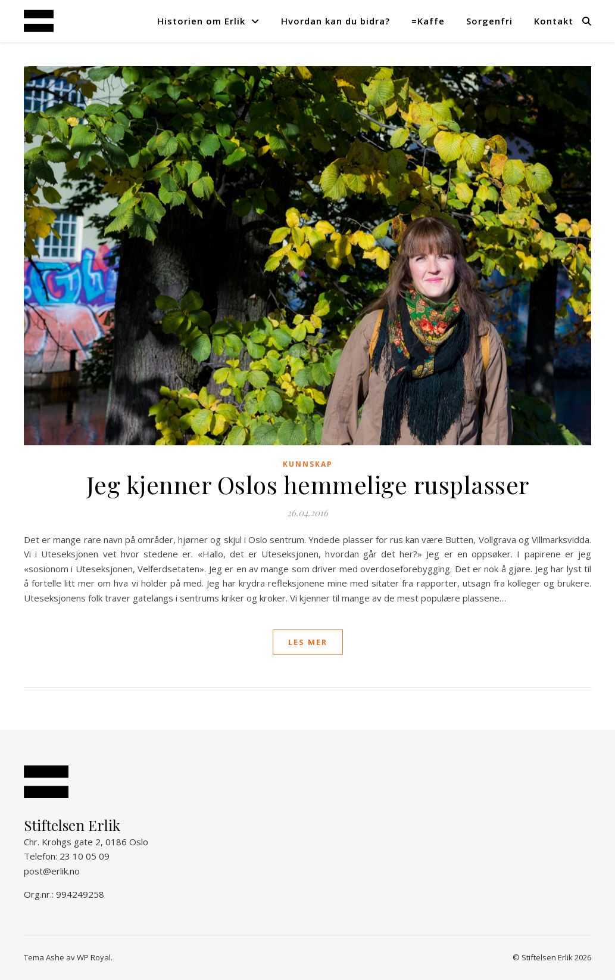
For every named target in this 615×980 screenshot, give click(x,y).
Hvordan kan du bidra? (335, 21)
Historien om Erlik (201, 21)
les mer (307, 642)
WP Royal (94, 957)
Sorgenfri (489, 21)
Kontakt (553, 21)
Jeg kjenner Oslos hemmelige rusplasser (307, 484)
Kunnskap (308, 464)
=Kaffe (428, 21)
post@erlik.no (52, 871)
